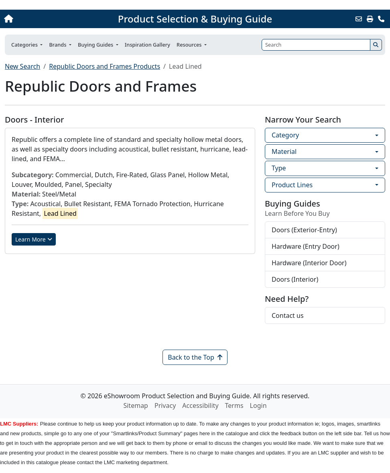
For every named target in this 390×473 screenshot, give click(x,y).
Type (279, 168)
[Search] (316, 45)
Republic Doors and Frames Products (104, 66)
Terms (234, 405)
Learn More (33, 239)
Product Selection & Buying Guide (195, 19)
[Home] (41, 19)
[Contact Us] (381, 18)
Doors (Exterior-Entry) (304, 229)
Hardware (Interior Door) (309, 262)
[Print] (370, 18)
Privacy (165, 405)
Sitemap (135, 405)
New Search (22, 66)
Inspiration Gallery (147, 44)
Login (258, 405)
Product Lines (292, 184)
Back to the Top (195, 357)
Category (285, 135)
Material (284, 151)
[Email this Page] (358, 18)
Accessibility (200, 405)
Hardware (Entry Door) (305, 246)
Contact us (288, 315)
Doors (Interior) (295, 279)
